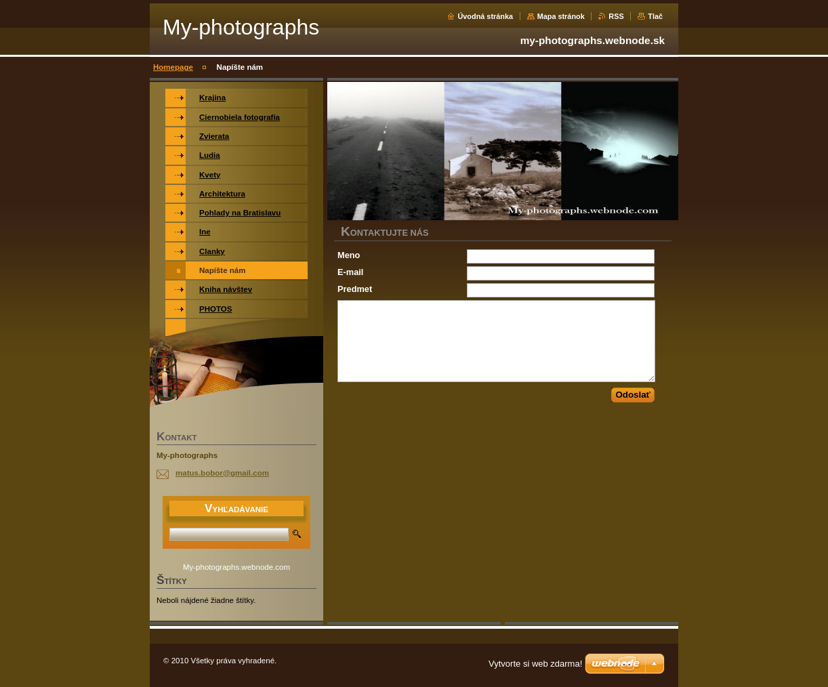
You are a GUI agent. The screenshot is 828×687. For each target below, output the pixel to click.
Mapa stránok (561, 16)
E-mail (350, 272)
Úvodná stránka (485, 16)
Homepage (173, 67)
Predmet (354, 289)
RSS (615, 16)
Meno (348, 255)
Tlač (655, 16)
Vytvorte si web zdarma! (535, 664)
